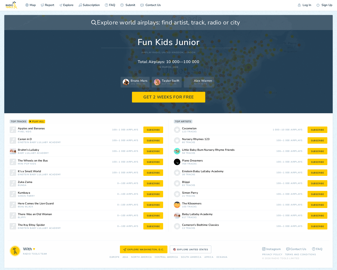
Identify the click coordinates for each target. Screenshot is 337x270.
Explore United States (190, 249)
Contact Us (150, 5)
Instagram (271, 249)
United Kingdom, (173, 52)
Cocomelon (189, 128)
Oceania (222, 257)
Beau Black (25, 207)
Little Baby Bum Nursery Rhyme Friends (208, 150)
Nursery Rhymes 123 (196, 139)
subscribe (153, 129)
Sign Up (324, 5)
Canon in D (25, 139)
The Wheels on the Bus (33, 161)
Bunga (22, 185)
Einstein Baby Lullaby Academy (39, 142)
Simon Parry (26, 196)
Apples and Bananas (31, 128)
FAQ (110, 5)
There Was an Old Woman (35, 214)
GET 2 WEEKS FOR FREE (168, 97)
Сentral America (166, 257)
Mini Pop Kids (27, 164)
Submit (127, 5)
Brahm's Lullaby (28, 150)
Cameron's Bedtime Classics (200, 225)
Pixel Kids (24, 132)
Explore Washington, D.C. (143, 249)
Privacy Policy (272, 254)
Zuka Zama (25, 182)
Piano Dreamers (192, 161)
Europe (114, 257)
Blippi (22, 217)
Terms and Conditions (300, 254)
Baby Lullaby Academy (33, 153)
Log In (304, 5)
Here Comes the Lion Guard (36, 203)
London (190, 52)
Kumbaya (24, 193)
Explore (66, 5)
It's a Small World (29, 171)
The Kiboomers (191, 203)
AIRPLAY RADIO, (151, 52)
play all (37, 121)
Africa (208, 257)
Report (47, 5)
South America (191, 257)
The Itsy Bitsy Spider (31, 225)
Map (30, 5)
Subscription (89, 5)
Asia (125, 257)
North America (141, 257)
